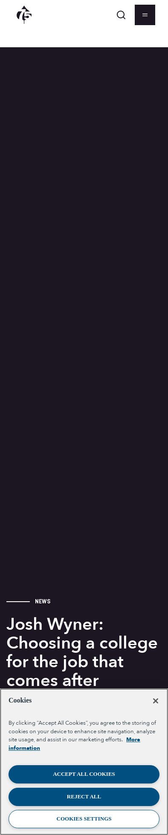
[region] (84, 762)
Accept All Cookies (84, 774)
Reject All (84, 796)
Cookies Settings (84, 818)
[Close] (155, 701)
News (42, 601)
